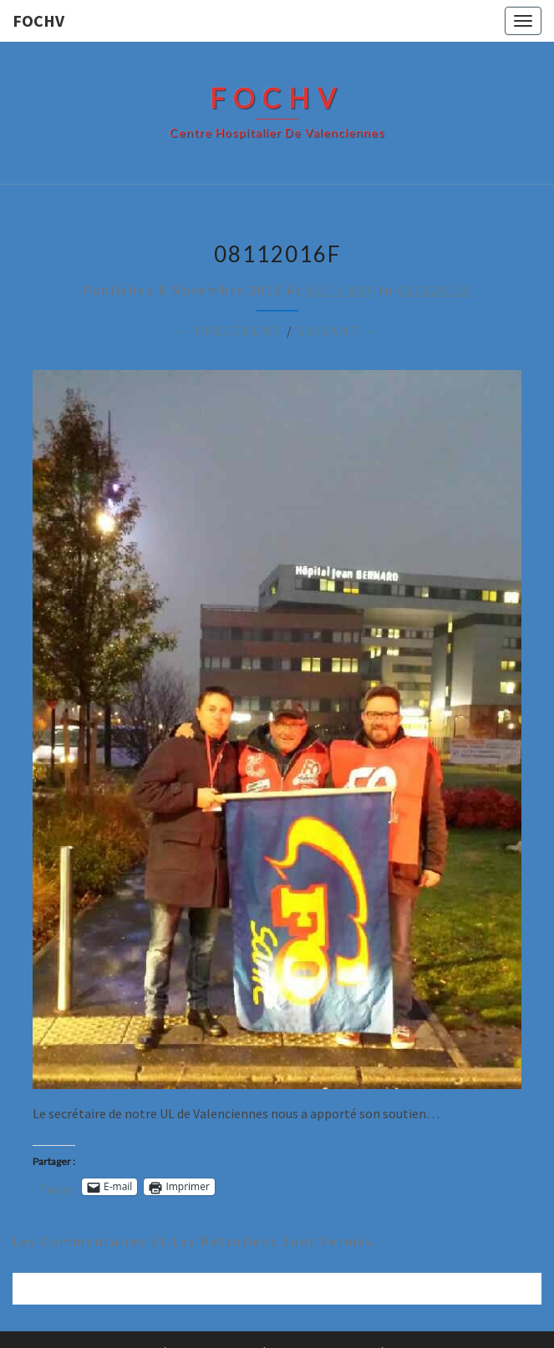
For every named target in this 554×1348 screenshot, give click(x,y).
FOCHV (38, 20)
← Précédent (228, 330)
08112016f (434, 289)
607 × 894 (340, 289)
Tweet (57, 1187)
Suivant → (338, 330)
